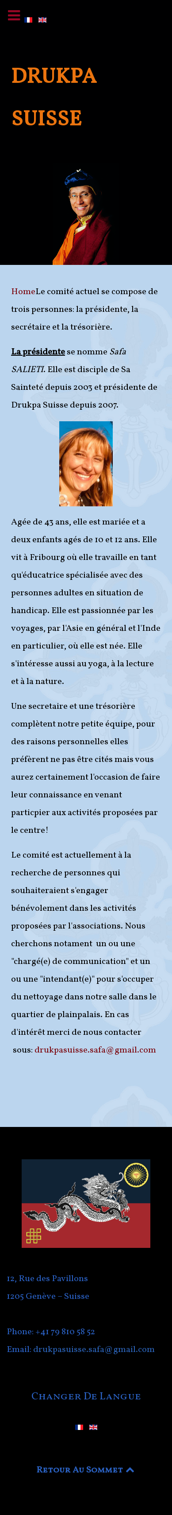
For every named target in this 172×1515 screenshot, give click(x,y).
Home (23, 292)
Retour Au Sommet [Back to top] (86, 1470)
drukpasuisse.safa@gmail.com (95, 1050)
